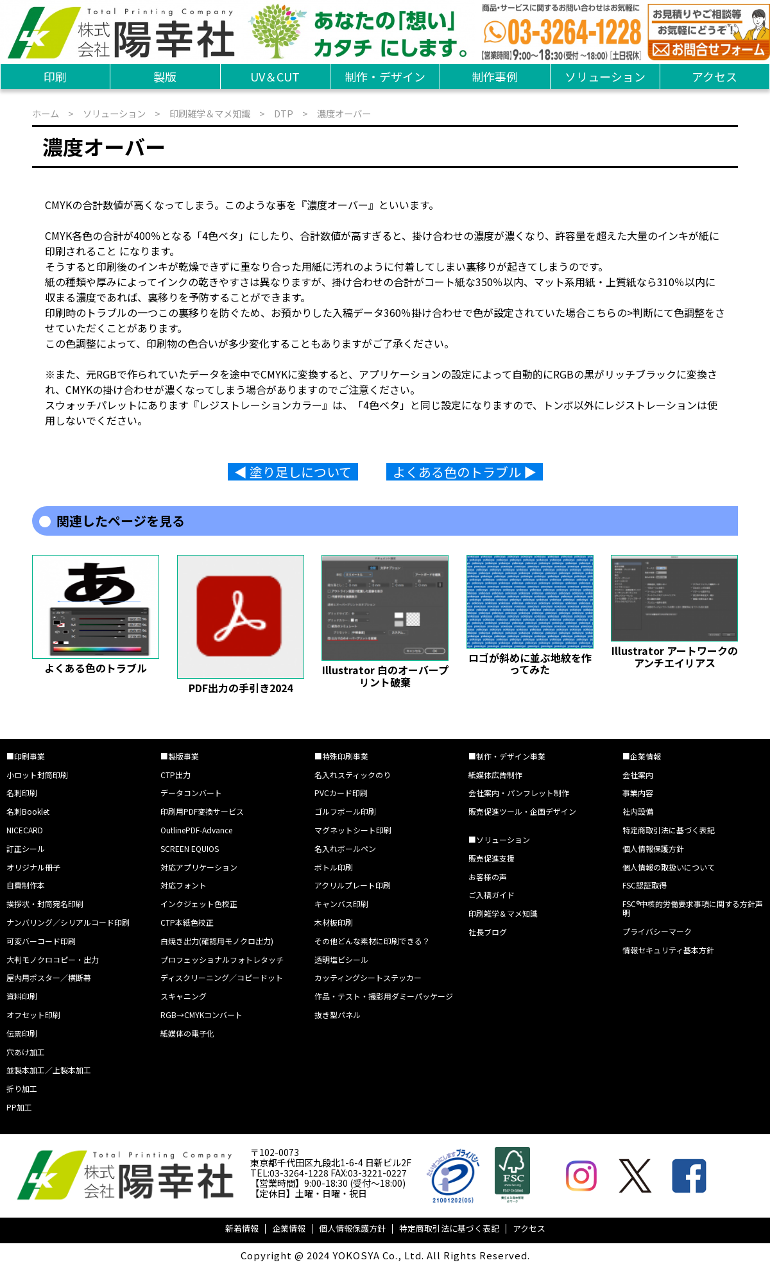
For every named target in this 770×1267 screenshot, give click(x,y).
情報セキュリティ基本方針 (668, 949)
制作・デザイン (385, 76)
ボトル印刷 (333, 867)
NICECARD (24, 829)
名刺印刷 (21, 792)
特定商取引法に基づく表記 (668, 829)
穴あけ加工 (25, 1051)
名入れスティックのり (352, 774)
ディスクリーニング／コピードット (221, 977)
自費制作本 (25, 885)
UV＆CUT (275, 76)
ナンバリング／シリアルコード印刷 (68, 922)
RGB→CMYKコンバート (201, 1014)
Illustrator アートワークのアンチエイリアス (675, 656)
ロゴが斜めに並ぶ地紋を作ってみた (530, 663)
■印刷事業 (25, 756)
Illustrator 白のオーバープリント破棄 (385, 675)
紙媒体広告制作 (495, 774)
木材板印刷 (333, 922)
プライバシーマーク (657, 931)
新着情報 (242, 1228)
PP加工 (19, 1106)
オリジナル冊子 (33, 867)
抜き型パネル (337, 1014)
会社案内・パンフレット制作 (518, 792)
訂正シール (25, 848)
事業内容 (637, 792)
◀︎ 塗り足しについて (293, 471)
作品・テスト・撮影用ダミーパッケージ (383, 996)
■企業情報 (641, 756)
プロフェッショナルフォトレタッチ (222, 959)
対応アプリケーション (198, 867)
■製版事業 (179, 756)
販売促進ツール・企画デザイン (522, 811)
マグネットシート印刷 (352, 829)
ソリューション (605, 76)
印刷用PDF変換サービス (202, 811)
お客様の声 (487, 876)
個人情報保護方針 (653, 848)
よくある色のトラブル (95, 668)
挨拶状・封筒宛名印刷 (44, 903)
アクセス (714, 76)
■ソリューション (499, 839)
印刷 (55, 76)
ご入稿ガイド (491, 894)
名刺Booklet (27, 811)
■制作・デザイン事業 (506, 756)
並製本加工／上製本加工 (48, 1069)
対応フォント (183, 885)
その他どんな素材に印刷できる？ (372, 940)
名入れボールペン (345, 848)
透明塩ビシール (341, 959)
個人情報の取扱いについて (668, 867)
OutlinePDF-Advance (196, 829)
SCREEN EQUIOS (189, 848)
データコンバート (191, 792)
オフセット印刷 (33, 1014)
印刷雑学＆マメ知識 (209, 113)
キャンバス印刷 (341, 903)
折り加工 (21, 1088)
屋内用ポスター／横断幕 (48, 977)
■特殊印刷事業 (341, 756)
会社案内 (637, 774)
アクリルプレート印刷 (352, 885)
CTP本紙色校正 (187, 922)
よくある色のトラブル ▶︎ (464, 471)
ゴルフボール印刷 (345, 811)
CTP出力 (175, 774)
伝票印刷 (21, 1033)
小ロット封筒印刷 (37, 774)
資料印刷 (21, 996)
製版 (164, 76)
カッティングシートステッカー (368, 977)
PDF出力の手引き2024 (241, 687)
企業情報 (288, 1228)
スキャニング (183, 996)
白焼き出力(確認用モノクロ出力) (216, 940)
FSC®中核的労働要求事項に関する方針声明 (692, 908)
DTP (283, 113)
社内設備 (637, 811)
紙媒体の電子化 (187, 1033)
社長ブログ (487, 931)
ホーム (45, 113)
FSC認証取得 (644, 885)
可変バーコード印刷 (41, 940)
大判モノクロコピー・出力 (52, 959)
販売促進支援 (491, 858)
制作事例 (495, 76)
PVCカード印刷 (341, 792)
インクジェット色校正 (198, 903)
